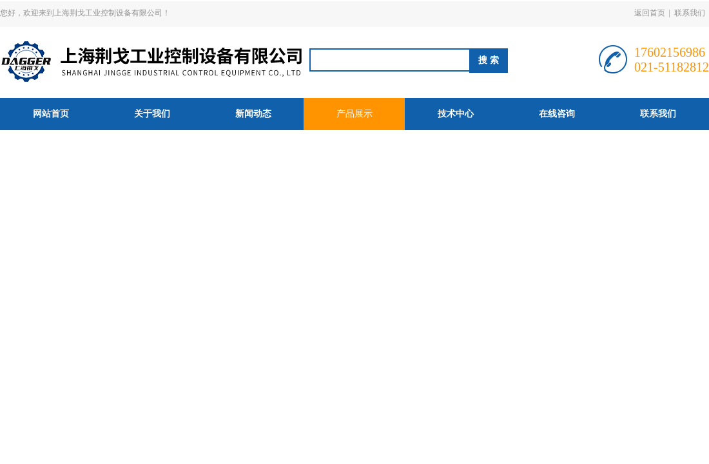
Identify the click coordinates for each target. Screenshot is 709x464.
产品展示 (354, 114)
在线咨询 (557, 114)
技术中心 (456, 114)
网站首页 (51, 114)
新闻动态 (253, 114)
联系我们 (689, 12)
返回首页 (649, 12)
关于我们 (152, 114)
